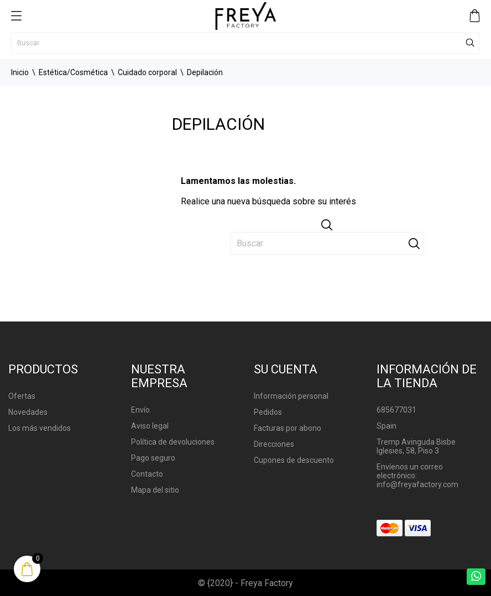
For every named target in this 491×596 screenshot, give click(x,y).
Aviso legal (150, 425)
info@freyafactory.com (417, 484)
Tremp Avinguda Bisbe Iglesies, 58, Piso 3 (416, 446)
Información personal (291, 396)
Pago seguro (153, 457)
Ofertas (21, 396)
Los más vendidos (39, 428)
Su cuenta (285, 369)
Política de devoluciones (173, 441)
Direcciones (274, 444)
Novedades (28, 412)
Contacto (147, 474)
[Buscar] (245, 43)
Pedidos (268, 412)
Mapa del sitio (155, 490)
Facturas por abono (287, 428)
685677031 (396, 409)
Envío (140, 409)
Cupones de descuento (294, 460)
